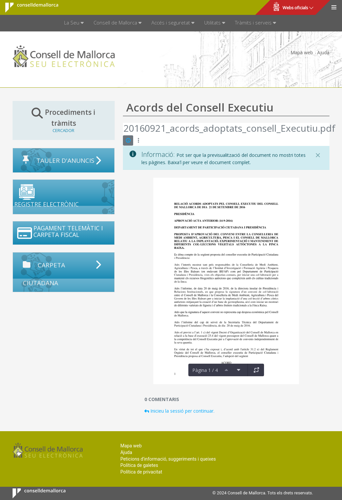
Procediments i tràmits (64, 120)
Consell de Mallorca (27, 7)
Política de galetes (139, 465)
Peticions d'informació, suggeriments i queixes (168, 459)
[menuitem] (74, 23)
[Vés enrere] (123, 129)
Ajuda (323, 52)
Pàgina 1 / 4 (205, 370)
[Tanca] (318, 155)
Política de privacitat (141, 472)
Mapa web (301, 52)
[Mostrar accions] (138, 140)
